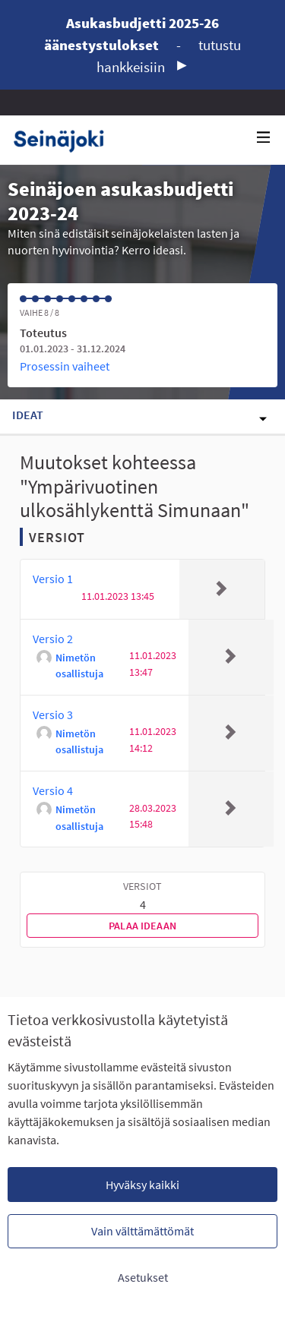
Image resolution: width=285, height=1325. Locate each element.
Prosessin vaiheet (64, 366)
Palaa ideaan (142, 925)
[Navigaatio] (264, 138)
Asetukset (143, 1277)
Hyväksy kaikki (142, 1184)
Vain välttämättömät (142, 1230)
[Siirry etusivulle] (64, 140)
